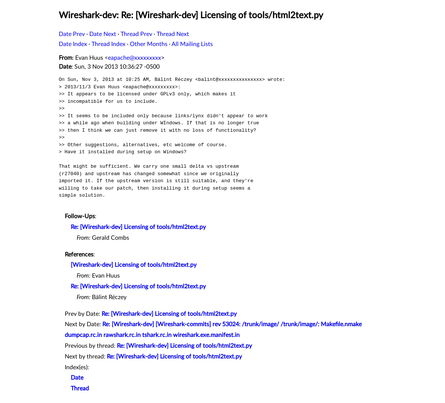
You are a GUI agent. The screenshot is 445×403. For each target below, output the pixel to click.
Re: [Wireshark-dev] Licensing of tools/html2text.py (138, 227)
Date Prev (72, 34)
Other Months (148, 44)
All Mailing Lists (192, 44)
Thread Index (108, 44)
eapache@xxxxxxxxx (134, 58)
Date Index (73, 44)
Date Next (102, 34)
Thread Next (173, 34)
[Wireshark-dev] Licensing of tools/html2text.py (133, 265)
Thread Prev (136, 34)
